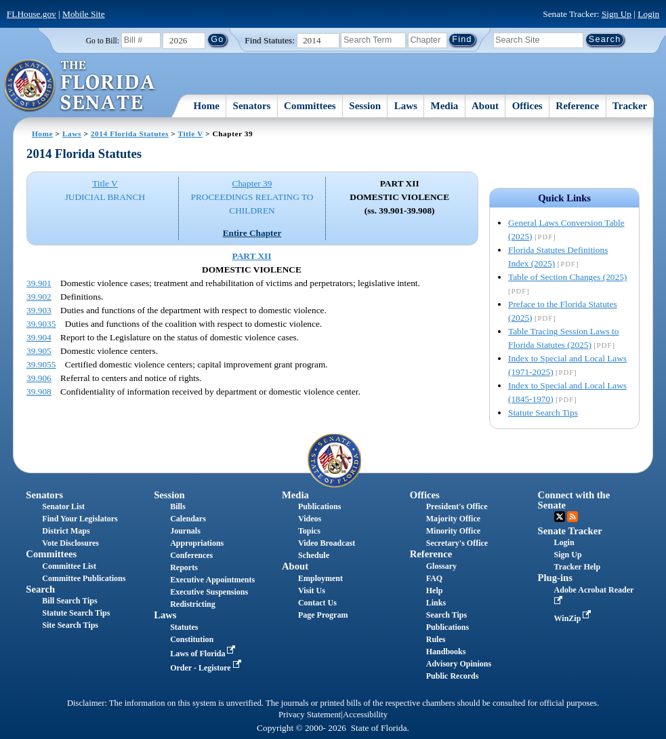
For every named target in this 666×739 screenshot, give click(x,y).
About (485, 105)
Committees (310, 105)
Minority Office (453, 531)
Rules (436, 639)
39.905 (38, 351)
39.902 (38, 297)
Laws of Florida (204, 653)
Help (434, 590)
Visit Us (311, 590)
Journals (185, 531)
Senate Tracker (570, 530)
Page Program (323, 615)
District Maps (65, 531)
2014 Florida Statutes (130, 133)
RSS (572, 516)
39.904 (38, 337)
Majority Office (453, 518)
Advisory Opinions (458, 663)
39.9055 (41, 364)
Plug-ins (555, 577)
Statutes (184, 627)
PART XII (252, 256)
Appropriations (197, 543)
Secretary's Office (457, 543)
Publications (319, 506)
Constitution (191, 639)
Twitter (559, 516)
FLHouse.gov (31, 14)
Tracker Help (577, 567)
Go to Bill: (102, 41)
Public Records (452, 676)
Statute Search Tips (543, 412)
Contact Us (317, 602)
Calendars (188, 518)
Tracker (629, 105)
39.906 (38, 378)
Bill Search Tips (69, 600)
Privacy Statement (309, 714)
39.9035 (41, 324)
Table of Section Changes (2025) (567, 277)
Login (648, 14)
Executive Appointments (212, 579)
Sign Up (616, 14)
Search (40, 589)
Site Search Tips (70, 625)
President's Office (457, 506)
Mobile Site (83, 14)
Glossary (441, 566)
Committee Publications (83, 578)
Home (207, 105)
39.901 (38, 283)
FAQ (434, 578)
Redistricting (192, 604)
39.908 (38, 391)
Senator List (63, 506)
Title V (190, 133)
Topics (309, 531)
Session (365, 105)
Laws (405, 105)
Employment (320, 578)
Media (445, 105)
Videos (309, 518)
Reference (577, 105)
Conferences (191, 555)
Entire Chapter (252, 233)
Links (436, 602)
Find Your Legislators (79, 518)
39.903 (38, 310)
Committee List (69, 566)
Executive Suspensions (209, 592)
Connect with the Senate (574, 500)
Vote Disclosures (70, 543)
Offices (527, 105)
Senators (252, 105)
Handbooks (446, 651)
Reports (184, 567)
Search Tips (446, 615)
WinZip (574, 618)
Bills (178, 506)
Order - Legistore (207, 668)
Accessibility (365, 714)
